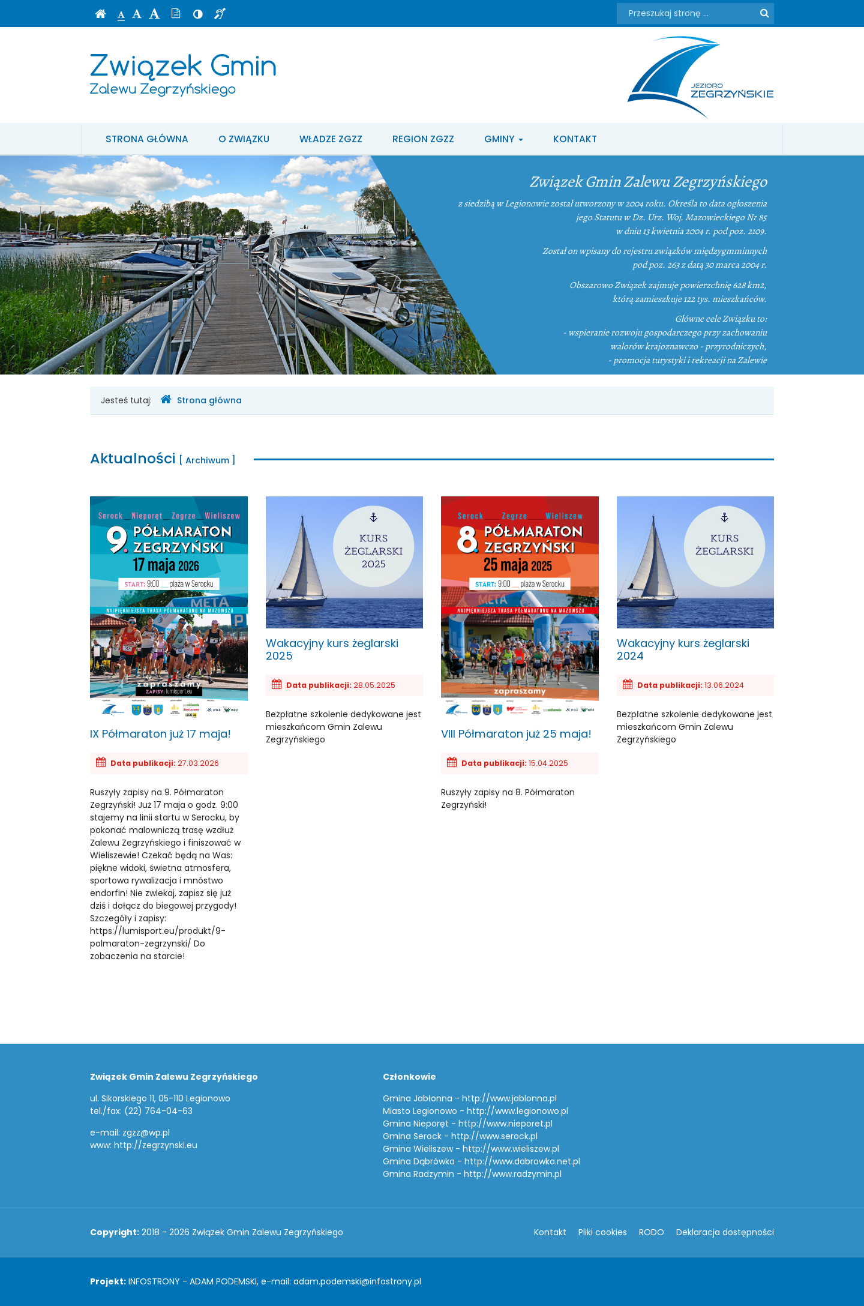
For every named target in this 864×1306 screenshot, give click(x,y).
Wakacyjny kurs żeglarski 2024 (696, 579)
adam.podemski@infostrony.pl (357, 1281)
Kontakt (575, 139)
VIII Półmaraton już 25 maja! (520, 618)
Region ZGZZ (423, 139)
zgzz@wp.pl (146, 1133)
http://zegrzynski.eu (155, 1145)
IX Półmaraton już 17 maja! (169, 618)
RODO (651, 1232)
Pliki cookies (602, 1232)
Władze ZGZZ (330, 139)
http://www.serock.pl (494, 1136)
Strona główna (147, 139)
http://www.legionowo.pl (517, 1111)
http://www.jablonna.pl (509, 1098)
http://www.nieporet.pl (505, 1124)
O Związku (243, 139)
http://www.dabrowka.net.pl (522, 1161)
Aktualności (163, 458)
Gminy (503, 139)
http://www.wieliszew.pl (511, 1149)
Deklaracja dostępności (725, 1232)
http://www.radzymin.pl (513, 1174)
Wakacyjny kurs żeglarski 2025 (345, 579)
